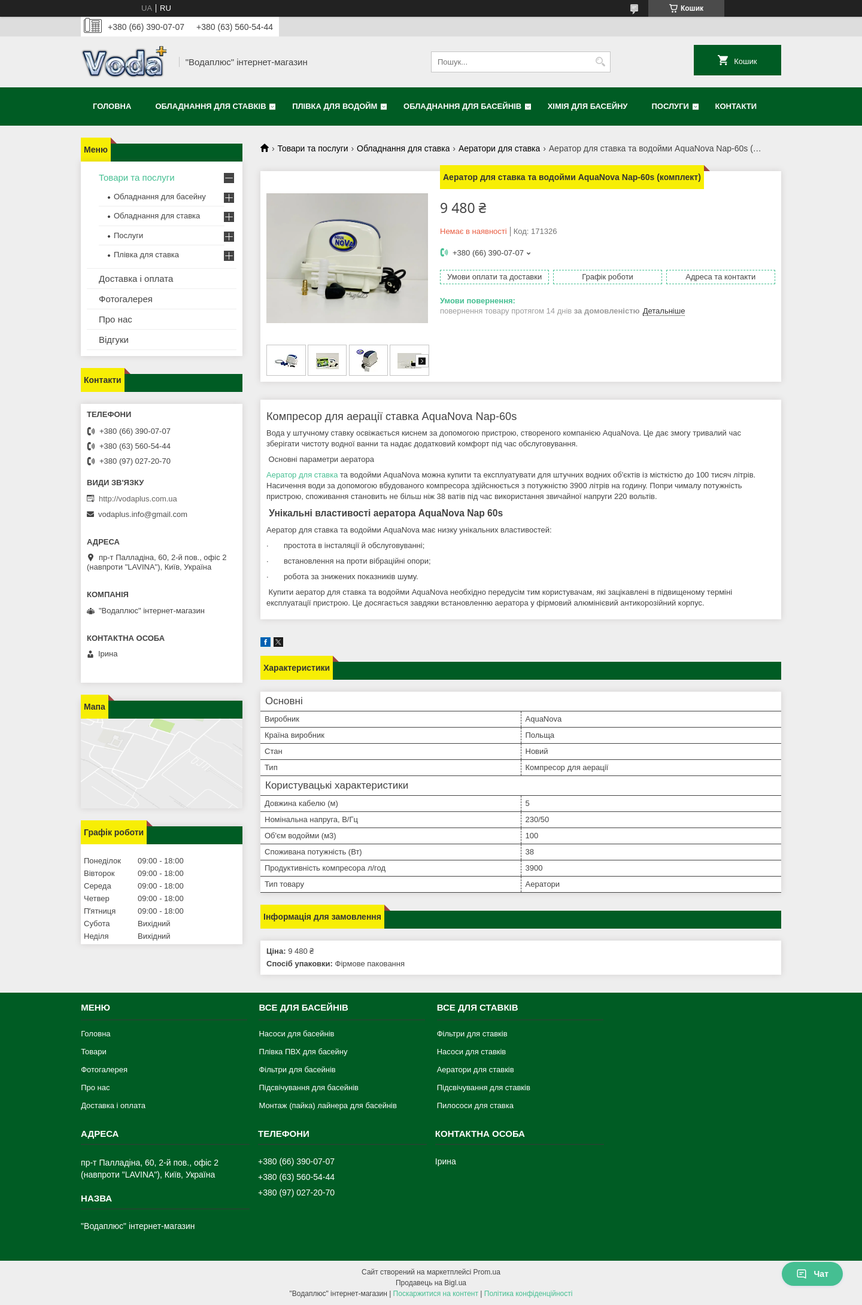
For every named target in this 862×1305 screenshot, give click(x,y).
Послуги (669, 106)
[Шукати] (600, 61)
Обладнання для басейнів (462, 106)
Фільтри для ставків (472, 1033)
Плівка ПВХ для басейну (303, 1051)
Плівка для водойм (334, 106)
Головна (112, 106)
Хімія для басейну (588, 106)
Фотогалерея (126, 299)
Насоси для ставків (471, 1051)
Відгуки (114, 339)
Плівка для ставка (146, 254)
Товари (94, 1051)
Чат (812, 1274)
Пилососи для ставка (475, 1105)
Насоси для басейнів (296, 1033)
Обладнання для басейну (160, 196)
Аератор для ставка (302, 474)
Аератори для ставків (475, 1069)
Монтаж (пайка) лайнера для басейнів (327, 1105)
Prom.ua (487, 1272)
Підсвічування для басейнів (309, 1087)
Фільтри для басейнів (297, 1069)
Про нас (115, 319)
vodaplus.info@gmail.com (142, 514)
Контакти (736, 106)
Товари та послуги (312, 148)
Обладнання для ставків (210, 106)
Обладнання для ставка (403, 148)
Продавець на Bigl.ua (431, 1283)
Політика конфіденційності (528, 1293)
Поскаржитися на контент (435, 1293)
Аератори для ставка (499, 148)
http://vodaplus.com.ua (138, 498)
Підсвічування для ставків (483, 1087)
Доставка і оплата (136, 278)
